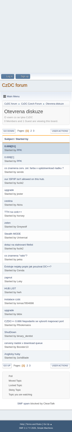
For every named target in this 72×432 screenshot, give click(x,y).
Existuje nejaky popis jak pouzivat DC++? (27, 266)
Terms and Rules (34, 424)
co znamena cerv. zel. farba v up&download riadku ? (34, 168)
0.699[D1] (10, 146)
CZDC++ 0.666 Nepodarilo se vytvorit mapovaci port (34, 321)
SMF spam (23, 403)
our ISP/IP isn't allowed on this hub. (24, 179)
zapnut (8, 277)
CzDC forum (14, 85)
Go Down (8, 131)
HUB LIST (10, 288)
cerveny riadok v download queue (23, 343)
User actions (60, 131)
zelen (7, 222)
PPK (19, 150)
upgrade (9, 190)
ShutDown (10, 332)
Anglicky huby (12, 354)
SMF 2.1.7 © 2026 (27, 428)
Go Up (6, 365)
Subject (9, 139)
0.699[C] (9, 157)
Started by (22, 139)
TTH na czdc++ (13, 211)
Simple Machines (45, 428)
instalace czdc (12, 299)
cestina (8, 201)
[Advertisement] (36, 36)
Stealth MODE (12, 233)
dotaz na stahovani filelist (18, 244)
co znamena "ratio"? (15, 255)
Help (22, 424)
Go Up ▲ (47, 424)
